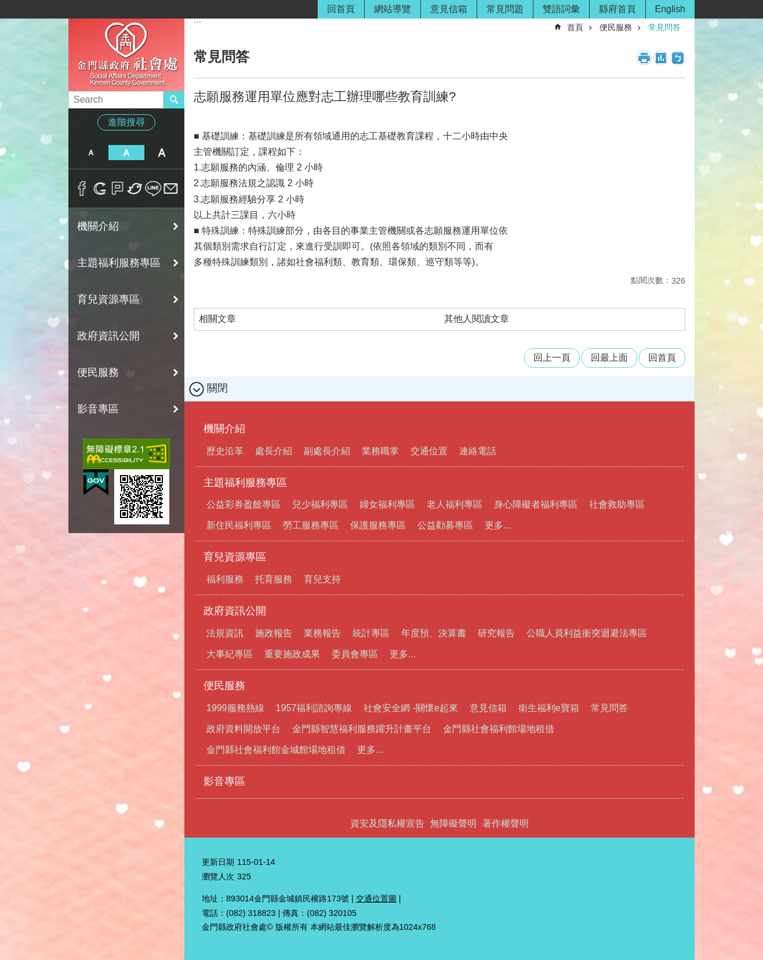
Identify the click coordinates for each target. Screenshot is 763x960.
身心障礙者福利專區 (535, 504)
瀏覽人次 (218, 876)
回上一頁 (552, 358)
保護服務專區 (378, 525)
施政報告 (273, 633)
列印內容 (644, 58)
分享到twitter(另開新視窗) (135, 188)
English (670, 9)
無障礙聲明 (453, 823)
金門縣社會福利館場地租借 (498, 729)
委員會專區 (355, 654)
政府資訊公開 (108, 336)
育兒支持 (322, 579)
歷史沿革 (225, 451)
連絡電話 (477, 451)
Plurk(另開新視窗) (117, 188)
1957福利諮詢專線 (314, 708)
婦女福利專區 (387, 504)
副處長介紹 (327, 451)
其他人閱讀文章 (476, 319)
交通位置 (429, 451)
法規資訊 (225, 633)
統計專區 (371, 633)
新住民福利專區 (238, 525)
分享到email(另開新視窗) (171, 188)
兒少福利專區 (320, 504)
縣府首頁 (617, 9)
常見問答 (664, 27)
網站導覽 (392, 9)
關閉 (217, 388)
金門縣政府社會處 (126, 54)
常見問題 (505, 9)
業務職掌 (380, 451)
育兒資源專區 (108, 299)
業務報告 (322, 633)
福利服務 (225, 579)
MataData (660, 58)
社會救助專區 (617, 504)
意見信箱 (448, 9)
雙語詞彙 (561, 9)
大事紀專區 (229, 654)
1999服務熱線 (235, 708)
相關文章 (217, 319)
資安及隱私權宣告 (387, 823)
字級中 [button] (126, 152)
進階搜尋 (126, 122)
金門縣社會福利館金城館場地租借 (276, 750)
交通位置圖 (376, 898)
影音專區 (98, 409)
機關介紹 (98, 226)
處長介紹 (273, 451)
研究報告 (496, 633)
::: (72, 22)
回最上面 (609, 358)
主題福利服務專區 (119, 263)
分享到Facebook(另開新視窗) (82, 188)
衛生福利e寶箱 (548, 708)
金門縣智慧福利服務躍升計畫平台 (361, 729)
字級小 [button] (90, 152)
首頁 (575, 27)
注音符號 (677, 58)
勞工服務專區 (311, 525)
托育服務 (273, 579)
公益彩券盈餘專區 (243, 504)
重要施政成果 (292, 654)
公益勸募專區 (445, 525)
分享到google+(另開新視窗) (100, 188)
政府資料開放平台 (243, 729)
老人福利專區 (454, 504)
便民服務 (98, 372)
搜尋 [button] (174, 99)
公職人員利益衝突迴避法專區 (586, 633)
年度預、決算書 (433, 633)
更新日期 (218, 862)
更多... (498, 525)
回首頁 (341, 9)
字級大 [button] (162, 152)
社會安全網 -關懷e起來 (411, 708)
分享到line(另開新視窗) (153, 188)
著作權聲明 (505, 823)
